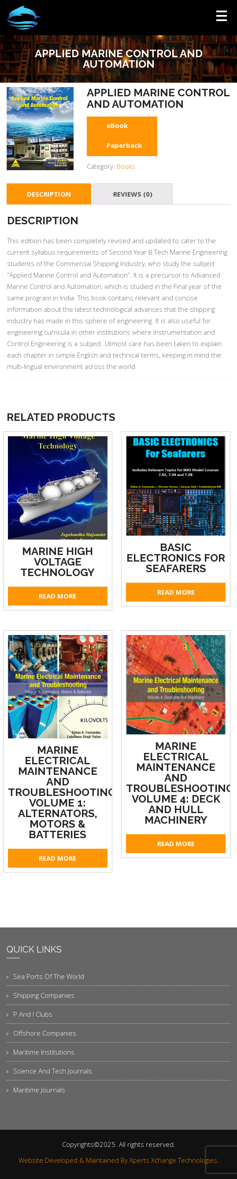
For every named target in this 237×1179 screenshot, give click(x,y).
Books (126, 166)
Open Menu (221, 16)
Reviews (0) (132, 194)
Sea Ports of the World (48, 976)
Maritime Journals (39, 1089)
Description (49, 194)
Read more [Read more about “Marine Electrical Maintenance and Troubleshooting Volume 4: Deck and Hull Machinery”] (176, 843)
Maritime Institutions (43, 1052)
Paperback (124, 145)
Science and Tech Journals (52, 1070)
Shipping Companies (43, 995)
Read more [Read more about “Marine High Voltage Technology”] (57, 595)
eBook (117, 125)
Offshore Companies (44, 1033)
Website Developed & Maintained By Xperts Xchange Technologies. (119, 1160)
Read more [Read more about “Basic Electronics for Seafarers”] (176, 592)
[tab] (49, 193)
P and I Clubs (32, 1014)
